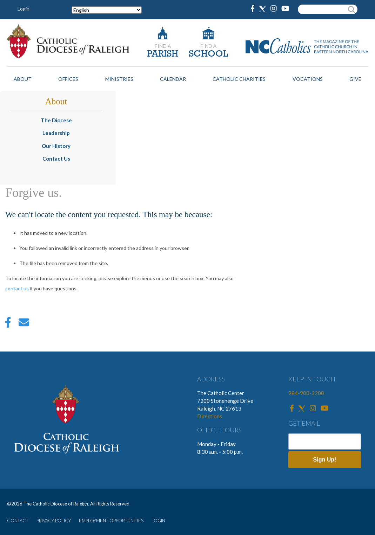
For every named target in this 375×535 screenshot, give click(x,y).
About (23, 79)
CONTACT (17, 520)
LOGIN (158, 520)
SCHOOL (208, 54)
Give (355, 79)
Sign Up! (324, 460)
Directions (209, 416)
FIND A (163, 46)
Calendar (173, 79)
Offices (68, 79)
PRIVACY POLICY (53, 520)
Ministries (119, 79)
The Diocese (56, 120)
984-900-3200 (306, 393)
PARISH (162, 54)
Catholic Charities (239, 79)
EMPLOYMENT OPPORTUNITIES (111, 520)
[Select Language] (107, 10)
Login (23, 9)
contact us (17, 288)
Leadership (56, 133)
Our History (56, 146)
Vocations (308, 79)
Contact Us (56, 158)
